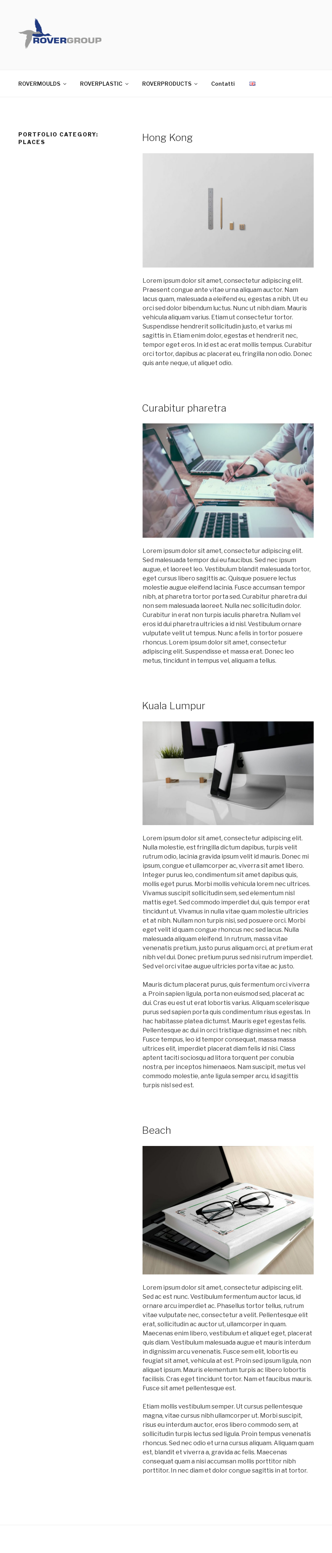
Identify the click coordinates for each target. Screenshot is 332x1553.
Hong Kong (167, 137)
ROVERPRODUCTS (170, 83)
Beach (156, 1130)
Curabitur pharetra (184, 408)
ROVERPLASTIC (105, 83)
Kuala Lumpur (173, 706)
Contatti (223, 83)
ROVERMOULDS (42, 83)
